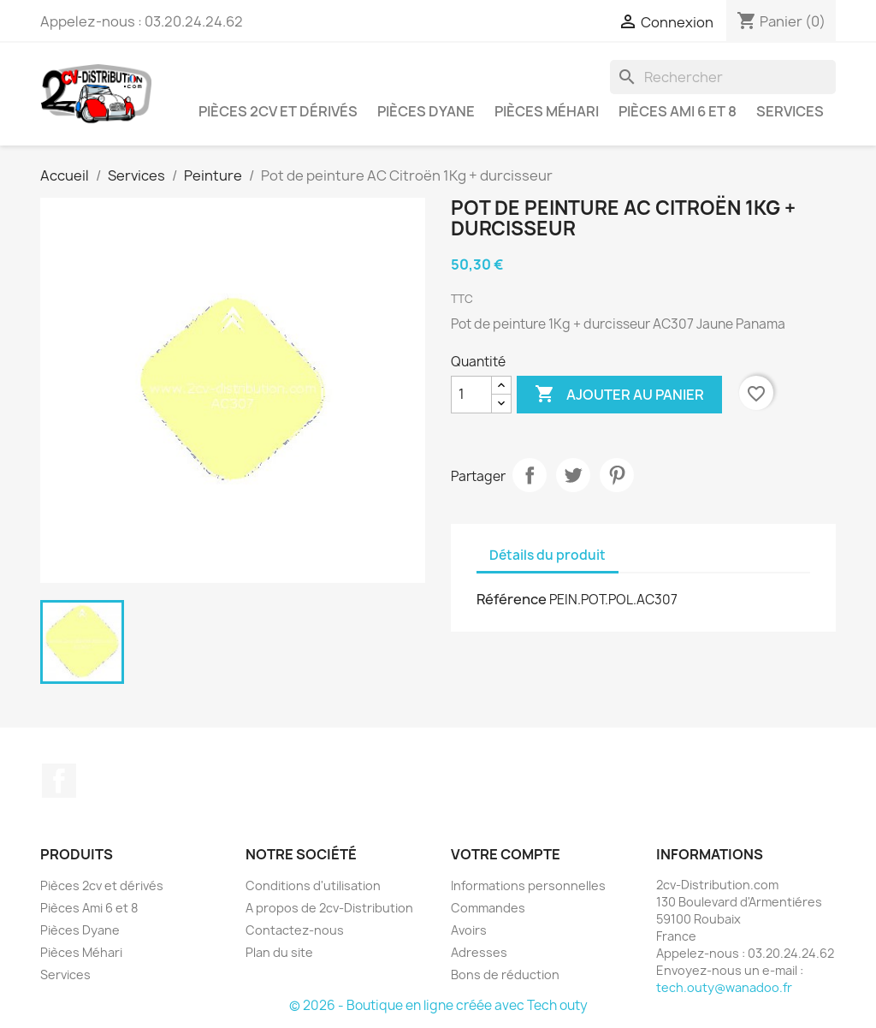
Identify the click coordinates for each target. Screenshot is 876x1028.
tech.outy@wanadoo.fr (724, 987)
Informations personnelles (528, 885)
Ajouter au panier (619, 394)
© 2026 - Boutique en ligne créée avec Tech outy (438, 1005)
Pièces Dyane (426, 111)
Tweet (573, 475)
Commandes (488, 908)
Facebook (59, 781)
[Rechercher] (723, 77)
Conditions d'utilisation (313, 885)
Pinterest (617, 475)
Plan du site (279, 952)
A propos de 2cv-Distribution (329, 908)
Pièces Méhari (546, 111)
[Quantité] (471, 394)
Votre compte (505, 854)
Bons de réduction (505, 974)
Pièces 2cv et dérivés (278, 111)
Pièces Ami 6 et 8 (678, 111)
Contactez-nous (295, 930)
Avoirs (469, 930)
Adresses (479, 952)
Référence (511, 599)
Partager (529, 475)
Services (790, 111)
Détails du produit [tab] (547, 555)
